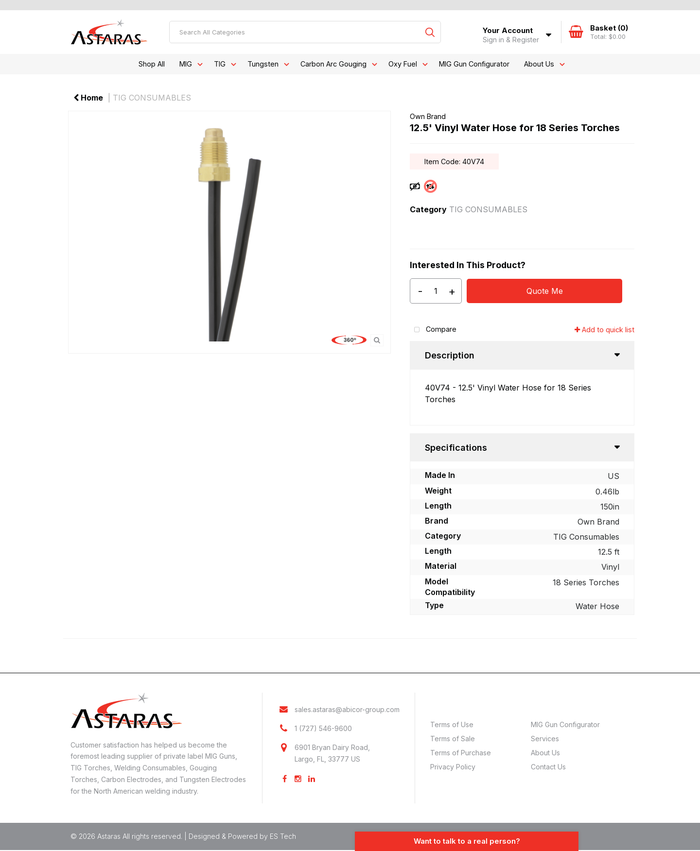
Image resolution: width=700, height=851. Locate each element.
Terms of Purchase (460, 753)
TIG (220, 64)
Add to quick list (604, 329)
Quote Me (544, 291)
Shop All (152, 64)
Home (88, 97)
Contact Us (548, 767)
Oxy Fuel (402, 64)
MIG (185, 64)
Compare (433, 330)
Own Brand (428, 116)
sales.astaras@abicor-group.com (347, 710)
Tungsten (263, 64)
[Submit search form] (430, 32)
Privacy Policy (452, 767)
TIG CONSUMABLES (152, 97)
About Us (539, 64)
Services (545, 738)
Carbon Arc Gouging (333, 64)
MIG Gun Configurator (474, 64)
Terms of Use (451, 724)
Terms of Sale (452, 738)
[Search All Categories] (305, 32)
